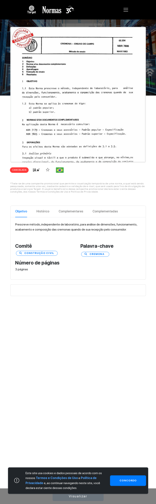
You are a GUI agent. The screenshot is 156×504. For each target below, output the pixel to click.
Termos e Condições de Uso (57, 478)
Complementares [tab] (71, 211)
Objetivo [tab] (21, 211)
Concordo (128, 480)
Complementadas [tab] (105, 211)
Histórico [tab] (42, 211)
